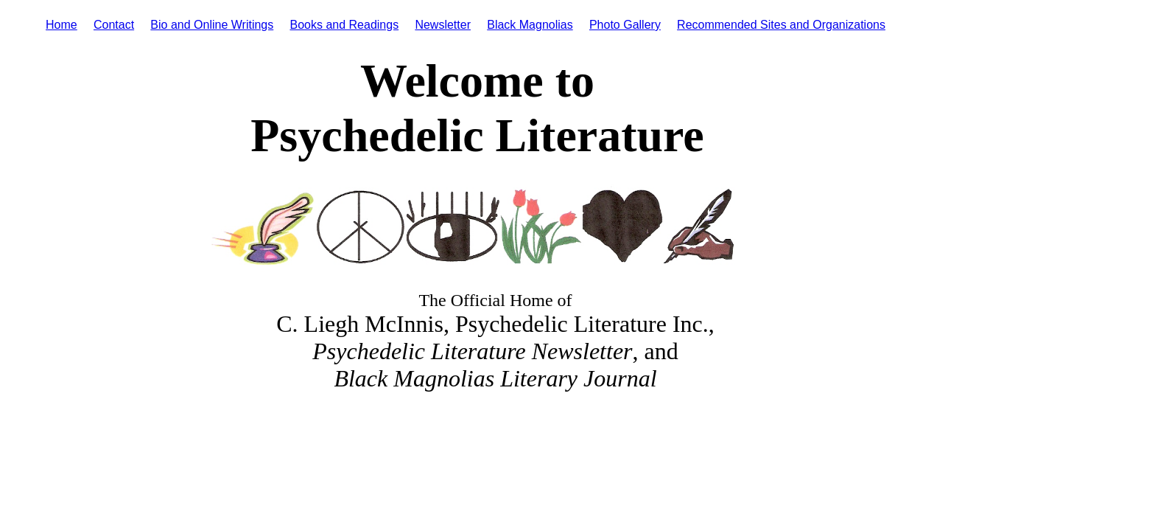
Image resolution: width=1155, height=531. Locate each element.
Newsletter (443, 24)
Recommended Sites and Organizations (781, 24)
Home (61, 24)
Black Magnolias (530, 24)
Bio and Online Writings (211, 24)
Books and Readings (344, 24)
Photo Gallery (625, 24)
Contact (114, 24)
